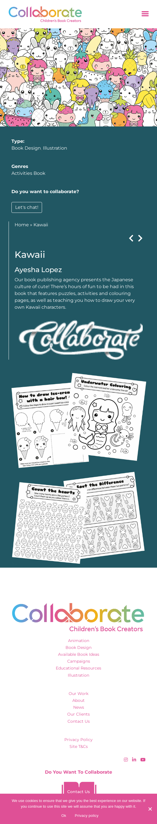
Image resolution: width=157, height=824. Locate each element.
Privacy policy (87, 815)
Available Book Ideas (78, 654)
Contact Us (78, 721)
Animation (78, 640)
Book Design (26, 148)
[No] (150, 809)
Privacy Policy (78, 739)
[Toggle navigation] (145, 14)
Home (22, 224)
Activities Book (28, 173)
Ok (63, 815)
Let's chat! (26, 207)
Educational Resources (78, 668)
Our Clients (78, 714)
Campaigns (78, 661)
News (78, 707)
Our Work (78, 693)
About (78, 700)
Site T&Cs (78, 746)
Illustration (55, 148)
